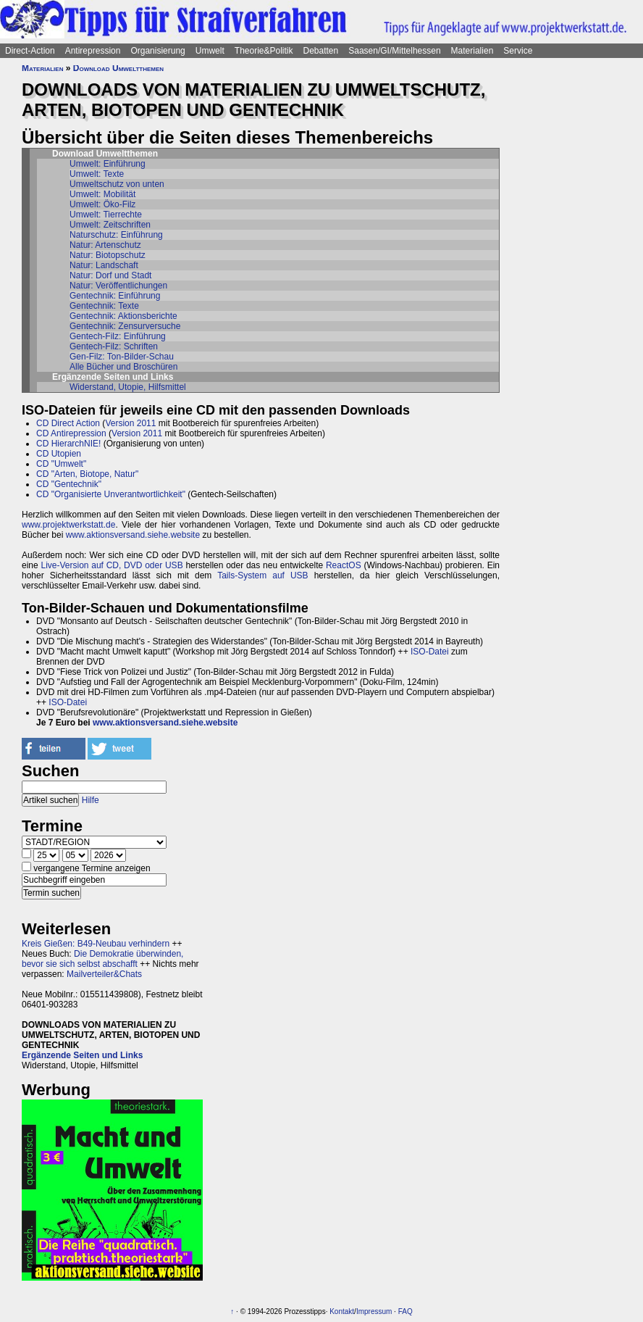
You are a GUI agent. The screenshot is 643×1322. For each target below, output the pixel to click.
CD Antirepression (71, 433)
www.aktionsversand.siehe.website (133, 535)
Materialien (472, 51)
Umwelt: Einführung (108, 164)
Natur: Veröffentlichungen (118, 285)
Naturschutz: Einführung (116, 235)
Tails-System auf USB (262, 575)
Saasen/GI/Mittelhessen (394, 51)
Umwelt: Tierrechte (106, 214)
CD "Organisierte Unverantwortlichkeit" (110, 494)
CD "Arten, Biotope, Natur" (87, 474)
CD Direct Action (68, 423)
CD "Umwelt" (61, 464)
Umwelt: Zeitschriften (110, 225)
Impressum (374, 1311)
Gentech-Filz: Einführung (118, 336)
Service (517, 51)
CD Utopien (58, 454)
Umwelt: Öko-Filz (102, 204)
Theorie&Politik (264, 51)
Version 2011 (130, 423)
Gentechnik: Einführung (115, 296)
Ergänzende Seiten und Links (82, 1055)
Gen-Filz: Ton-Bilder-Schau (122, 357)
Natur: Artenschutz (105, 245)
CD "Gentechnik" (68, 484)
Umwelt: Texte (97, 174)
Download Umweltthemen (118, 68)
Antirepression (93, 51)
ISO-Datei (430, 652)
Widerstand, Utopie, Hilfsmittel (128, 387)
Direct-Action (30, 51)
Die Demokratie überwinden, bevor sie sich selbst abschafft (102, 959)
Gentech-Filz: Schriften (114, 346)
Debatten (321, 51)
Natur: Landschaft (104, 265)
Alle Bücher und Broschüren (123, 367)
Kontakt (341, 1311)
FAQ (405, 1311)
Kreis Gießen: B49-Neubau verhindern (95, 944)
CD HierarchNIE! (68, 443)
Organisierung (157, 51)
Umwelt (210, 51)
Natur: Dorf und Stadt (110, 275)
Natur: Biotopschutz (108, 255)
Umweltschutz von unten (117, 184)
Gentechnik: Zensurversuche (125, 326)
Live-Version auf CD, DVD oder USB (111, 565)
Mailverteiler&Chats (104, 974)
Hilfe (90, 800)
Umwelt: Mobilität (102, 194)
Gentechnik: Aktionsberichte (123, 316)
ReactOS (343, 565)
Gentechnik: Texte (104, 306)
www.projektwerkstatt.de (68, 525)
